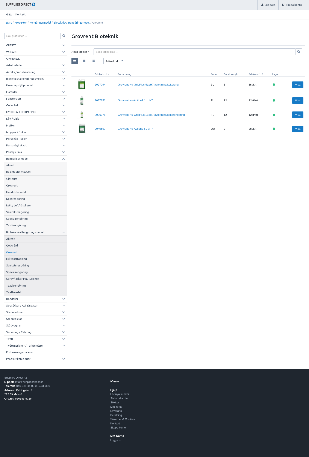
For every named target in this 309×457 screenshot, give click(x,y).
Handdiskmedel (16, 192)
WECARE (11, 51)
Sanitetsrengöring (17, 211)
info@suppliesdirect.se (29, 381)
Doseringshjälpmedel (19, 85)
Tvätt (9, 338)
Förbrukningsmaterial (19, 352)
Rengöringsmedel (40, 22)
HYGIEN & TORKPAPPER (21, 111)
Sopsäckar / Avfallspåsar (22, 305)
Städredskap (14, 318)
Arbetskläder (14, 65)
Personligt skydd (16, 145)
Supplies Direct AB (15, 377)
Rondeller (12, 298)
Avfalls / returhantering (20, 72)
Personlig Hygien (16, 138)
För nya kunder (119, 394)
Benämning (124, 74)
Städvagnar (13, 325)
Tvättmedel (13, 292)
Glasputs (11, 178)
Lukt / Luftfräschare (18, 205)
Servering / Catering (19, 332)
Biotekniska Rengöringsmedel (71, 22)
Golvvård (12, 105)
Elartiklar (11, 91)
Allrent (10, 165)
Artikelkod (101, 74)
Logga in (115, 440)
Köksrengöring (15, 198)
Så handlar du (119, 398)
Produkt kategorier (18, 358)
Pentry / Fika (14, 151)
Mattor (10, 125)
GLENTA (11, 45)
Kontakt (20, 14)
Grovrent (12, 185)
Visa (297, 84)
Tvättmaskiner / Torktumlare (24, 345)
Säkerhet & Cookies (122, 419)
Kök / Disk (12, 118)
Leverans (116, 410)
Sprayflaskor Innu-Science (22, 278)
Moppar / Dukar (16, 132)
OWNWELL (13, 58)
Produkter (21, 22)
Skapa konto (118, 427)
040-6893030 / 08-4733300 (33, 386)
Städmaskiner (15, 312)
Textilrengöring (16, 225)
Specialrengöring (17, 218)
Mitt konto (116, 406)
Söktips (115, 402)
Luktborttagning (16, 258)
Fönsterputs (13, 98)
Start (9, 22)
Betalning (116, 415)
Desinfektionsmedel (18, 171)
